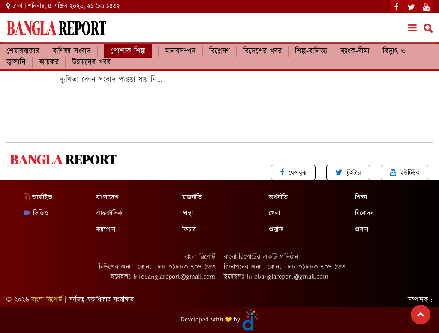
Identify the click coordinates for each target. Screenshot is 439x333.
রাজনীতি (192, 197)
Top (420, 314)
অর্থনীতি (278, 197)
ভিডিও (36, 213)
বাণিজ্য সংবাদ (72, 51)
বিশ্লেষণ (219, 51)
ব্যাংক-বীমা (355, 51)
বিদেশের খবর (262, 51)
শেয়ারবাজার (22, 51)
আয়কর (49, 62)
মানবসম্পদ (180, 51)
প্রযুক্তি (276, 230)
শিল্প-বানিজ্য (311, 51)
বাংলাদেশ (107, 197)
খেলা (274, 213)
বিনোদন (364, 213)
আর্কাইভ (38, 197)
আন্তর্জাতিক (109, 213)
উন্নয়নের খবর (91, 62)
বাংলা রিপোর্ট (46, 300)
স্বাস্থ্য (187, 213)
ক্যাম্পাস (105, 230)
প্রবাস (361, 230)
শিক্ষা (361, 197)
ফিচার (189, 230)
